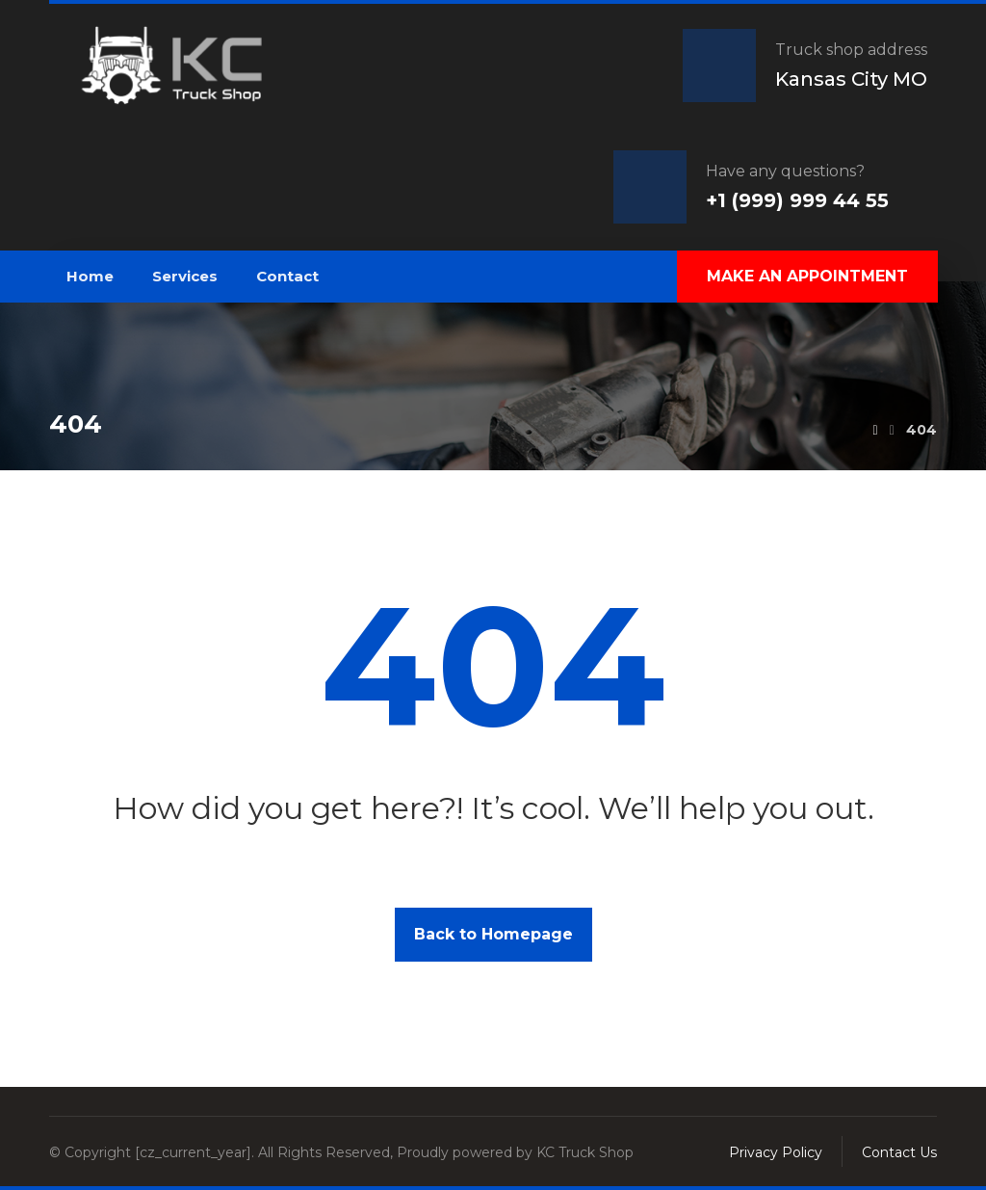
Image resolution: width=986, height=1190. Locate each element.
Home (90, 276)
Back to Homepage (493, 934)
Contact (287, 276)
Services (185, 276)
